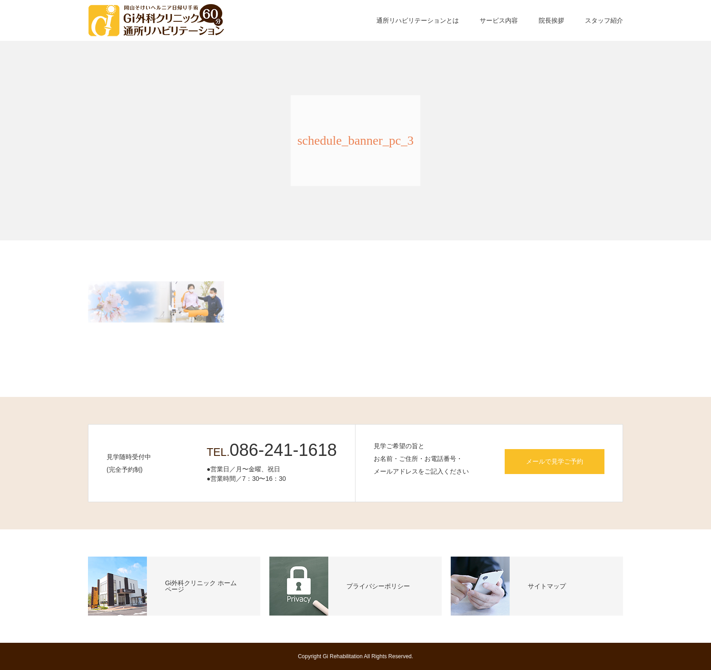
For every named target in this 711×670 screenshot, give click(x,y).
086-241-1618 (283, 450)
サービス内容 (499, 20)
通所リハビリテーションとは (417, 20)
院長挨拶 (551, 20)
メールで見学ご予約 (554, 461)
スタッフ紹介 (604, 20)
